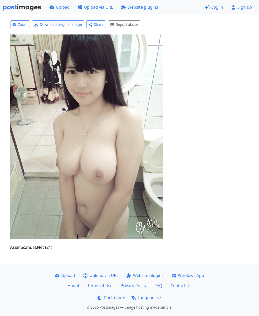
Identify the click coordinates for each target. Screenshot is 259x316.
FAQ (158, 285)
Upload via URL (95, 7)
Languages (145, 297)
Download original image (58, 24)
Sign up (241, 7)
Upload (60, 7)
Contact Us (180, 285)
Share (96, 24)
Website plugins (139, 7)
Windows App (188, 275)
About (73, 285)
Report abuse (124, 24)
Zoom (20, 24)
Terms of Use (100, 285)
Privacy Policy (133, 285)
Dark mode (111, 297)
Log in (214, 7)
